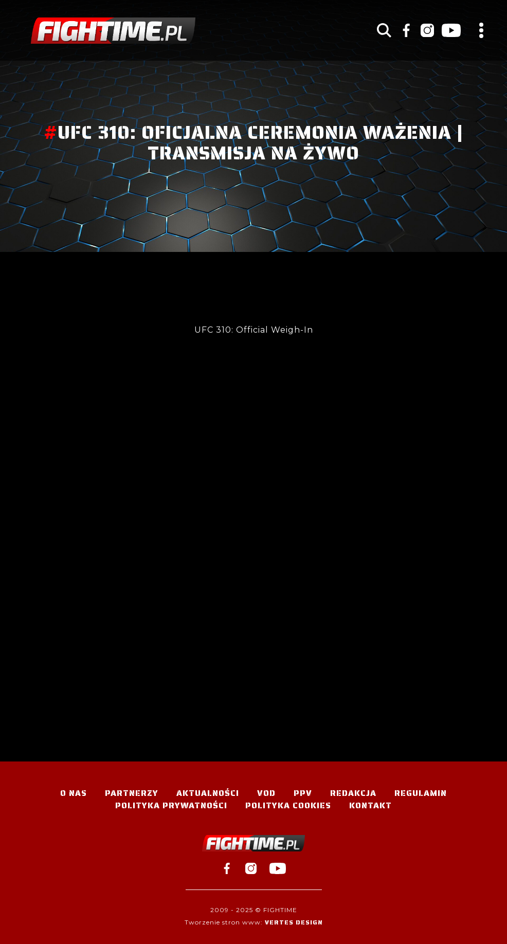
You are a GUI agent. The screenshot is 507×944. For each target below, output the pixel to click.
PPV (303, 793)
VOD (266, 793)
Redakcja (353, 793)
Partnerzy (131, 793)
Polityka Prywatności (171, 805)
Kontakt (370, 805)
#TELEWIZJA (113, 30)
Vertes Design (294, 922)
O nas (73, 793)
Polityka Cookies (288, 805)
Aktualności (207, 793)
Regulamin (420, 793)
